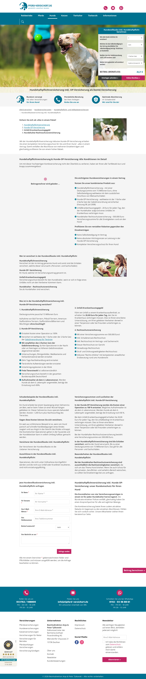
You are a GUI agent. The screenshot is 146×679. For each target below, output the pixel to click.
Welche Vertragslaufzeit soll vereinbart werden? (112, 63)
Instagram (82, 642)
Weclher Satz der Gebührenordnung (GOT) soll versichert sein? (111, 56)
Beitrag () (110, 71)
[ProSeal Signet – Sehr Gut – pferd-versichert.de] (8, 649)
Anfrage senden (64, 551)
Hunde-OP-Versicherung (34, 127)
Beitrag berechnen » (134, 570)
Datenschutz (115, 644)
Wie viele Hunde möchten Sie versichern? (108, 38)
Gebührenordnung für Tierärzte (38, 339)
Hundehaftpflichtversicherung (37, 125)
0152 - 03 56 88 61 (119, 601)
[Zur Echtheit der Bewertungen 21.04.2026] (8, 663)
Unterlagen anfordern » (110, 78)
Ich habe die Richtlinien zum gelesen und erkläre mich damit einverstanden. (113, 647)
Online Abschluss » (133, 78)
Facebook (77, 642)
